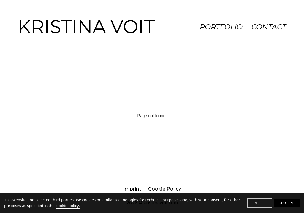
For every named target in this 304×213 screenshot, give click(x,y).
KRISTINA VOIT (86, 26)
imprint (132, 189)
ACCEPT (287, 203)
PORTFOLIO (221, 26)
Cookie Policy (164, 189)
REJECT (260, 203)
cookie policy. (68, 205)
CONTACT (268, 26)
